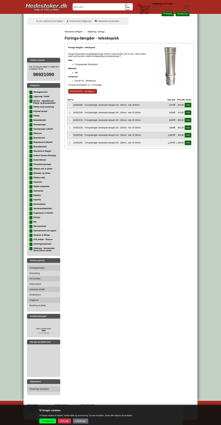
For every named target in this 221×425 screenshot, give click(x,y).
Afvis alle (64, 421)
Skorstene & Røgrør (74, 32)
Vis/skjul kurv (182, 14)
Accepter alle (48, 421)
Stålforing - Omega (96, 32)
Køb (188, 105)
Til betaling (167, 14)
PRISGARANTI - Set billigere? (82, 91)
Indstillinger (80, 421)
